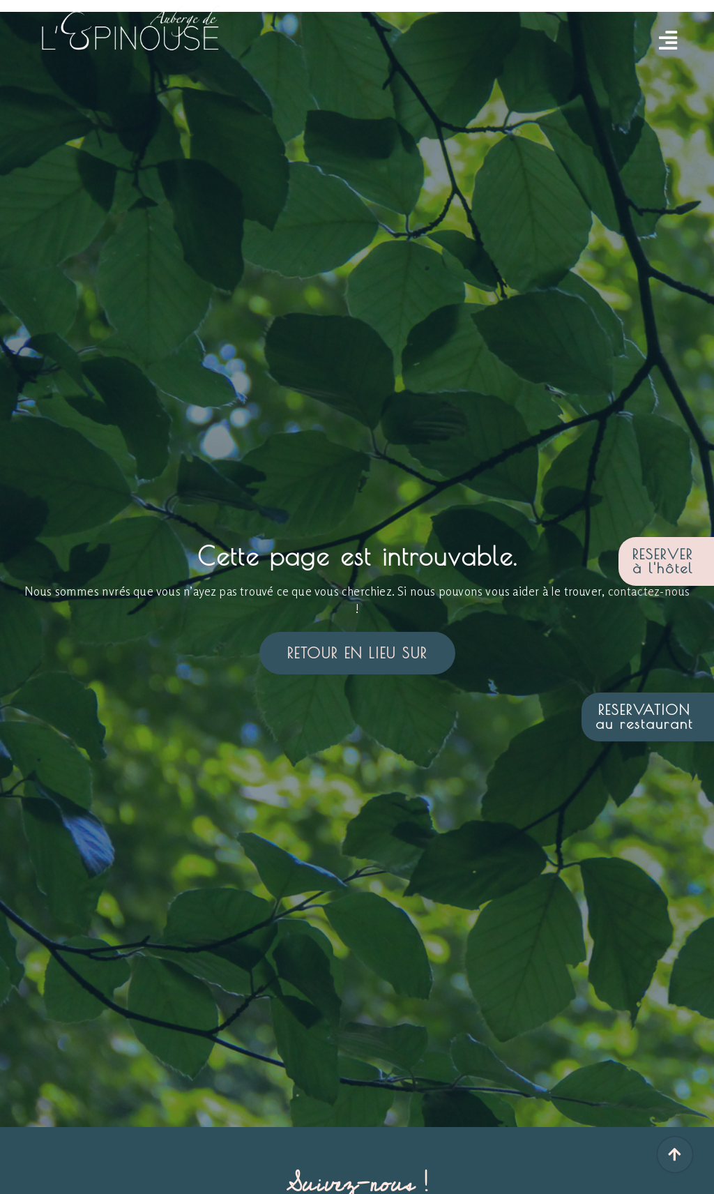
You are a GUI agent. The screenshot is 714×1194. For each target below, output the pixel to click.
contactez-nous (649, 591)
